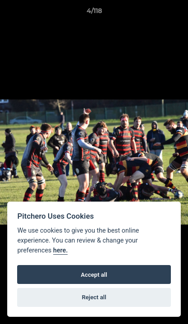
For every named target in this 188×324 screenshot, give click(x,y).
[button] (177, 13)
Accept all (94, 274)
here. (60, 250)
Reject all (94, 297)
